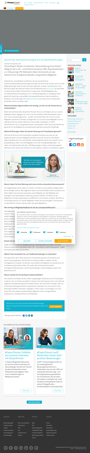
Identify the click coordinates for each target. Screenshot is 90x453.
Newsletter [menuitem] (49, 425)
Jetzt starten (19, 8)
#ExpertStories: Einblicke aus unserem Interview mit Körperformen (17, 355)
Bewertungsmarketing (75, 119)
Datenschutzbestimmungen (33, 228)
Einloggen (11, 8)
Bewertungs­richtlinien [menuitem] (37, 435)
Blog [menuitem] (33, 423)
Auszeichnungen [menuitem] (8, 435)
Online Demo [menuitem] (49, 428)
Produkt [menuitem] (7, 417)
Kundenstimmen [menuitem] (22, 433)
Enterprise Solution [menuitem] (8, 430)
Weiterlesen (26, 391)
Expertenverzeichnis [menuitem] (51, 433)
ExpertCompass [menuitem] (50, 435)
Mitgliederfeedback (32, 99)
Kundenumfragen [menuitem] (8, 425)
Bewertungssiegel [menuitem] (8, 423)
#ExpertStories (73, 123)
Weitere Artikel (34, 402)
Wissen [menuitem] (34, 417)
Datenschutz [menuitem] (69, 447)
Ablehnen (26, 241)
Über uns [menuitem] (21, 417)
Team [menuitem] (19, 428)
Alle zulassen (63, 241)
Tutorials (71, 126)
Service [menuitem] (49, 417)
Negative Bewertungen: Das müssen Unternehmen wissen (80, 70)
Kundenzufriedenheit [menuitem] (37, 433)
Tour (25, 3)
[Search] (74, 60)
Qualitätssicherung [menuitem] (76, 447)
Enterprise (52, 3)
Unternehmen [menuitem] (21, 425)
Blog (58, 3)
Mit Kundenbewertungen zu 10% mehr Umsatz (81, 101)
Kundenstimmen (38, 3)
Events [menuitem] (34, 437)
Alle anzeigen (72, 132)
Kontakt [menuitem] (20, 435)
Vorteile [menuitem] (6, 428)
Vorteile (30, 3)
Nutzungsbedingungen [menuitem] (60, 447)
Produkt (71, 128)
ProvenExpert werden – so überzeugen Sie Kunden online (79, 78)
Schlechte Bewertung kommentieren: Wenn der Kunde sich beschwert (80, 109)
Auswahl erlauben (45, 241)
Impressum (21, 228)
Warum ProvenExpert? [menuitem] (23, 423)
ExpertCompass (28, 5)
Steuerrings (50, 88)
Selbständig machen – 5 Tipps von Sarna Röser (80, 86)
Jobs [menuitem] (19, 430)
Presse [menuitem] (48, 423)
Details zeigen (65, 236)
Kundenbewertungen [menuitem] (37, 430)
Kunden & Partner (13, 347)
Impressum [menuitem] (83, 447)
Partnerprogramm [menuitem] (8, 433)
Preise (46, 3)
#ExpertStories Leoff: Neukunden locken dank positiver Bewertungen (49, 355)
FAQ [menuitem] (33, 425)
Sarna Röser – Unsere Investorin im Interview (80, 93)
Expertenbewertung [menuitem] (51, 430)
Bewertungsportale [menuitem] (37, 428)
